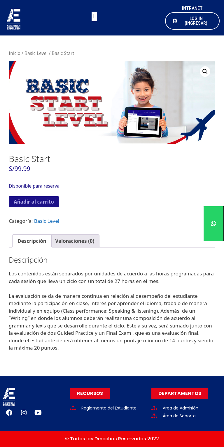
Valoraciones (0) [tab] (74, 241)
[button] (94, 16)
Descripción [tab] (32, 241)
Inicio (14, 53)
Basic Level (36, 53)
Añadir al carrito (34, 201)
